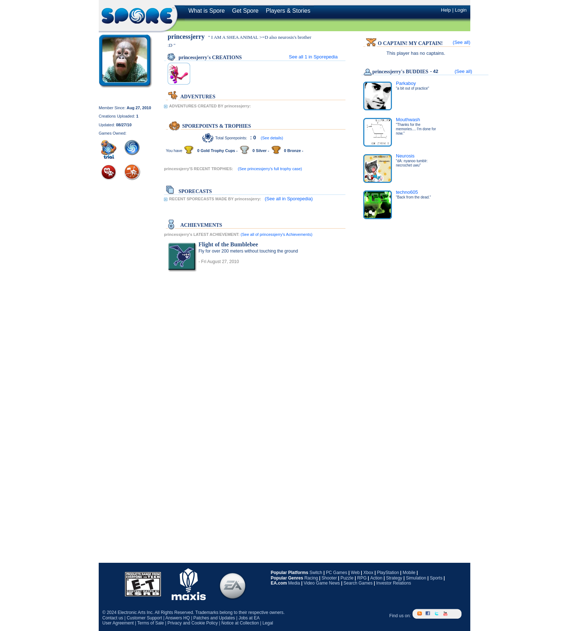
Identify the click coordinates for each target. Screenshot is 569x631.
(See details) (272, 138)
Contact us (112, 617)
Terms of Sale (150, 623)
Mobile (408, 572)
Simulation (416, 578)
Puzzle (346, 578)
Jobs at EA (248, 617)
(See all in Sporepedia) (288, 198)
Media (294, 583)
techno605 (407, 192)
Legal (267, 623)
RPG (362, 578)
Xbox (368, 572)
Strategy (394, 578)
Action (376, 578)
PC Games (336, 572)
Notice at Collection (240, 623)
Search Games (358, 583)
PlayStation (388, 572)
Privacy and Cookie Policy (192, 623)
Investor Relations (393, 583)
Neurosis (405, 156)
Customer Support (144, 617)
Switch (316, 572)
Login (461, 10)
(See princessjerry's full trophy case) (270, 169)
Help (446, 10)
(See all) (461, 42)
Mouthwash (408, 119)
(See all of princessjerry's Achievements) (276, 234)
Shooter (329, 578)
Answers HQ (177, 617)
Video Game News (322, 583)
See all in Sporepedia (313, 57)
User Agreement (118, 623)
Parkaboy (406, 83)
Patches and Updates (214, 617)
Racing (311, 578)
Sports (436, 578)
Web (355, 572)
